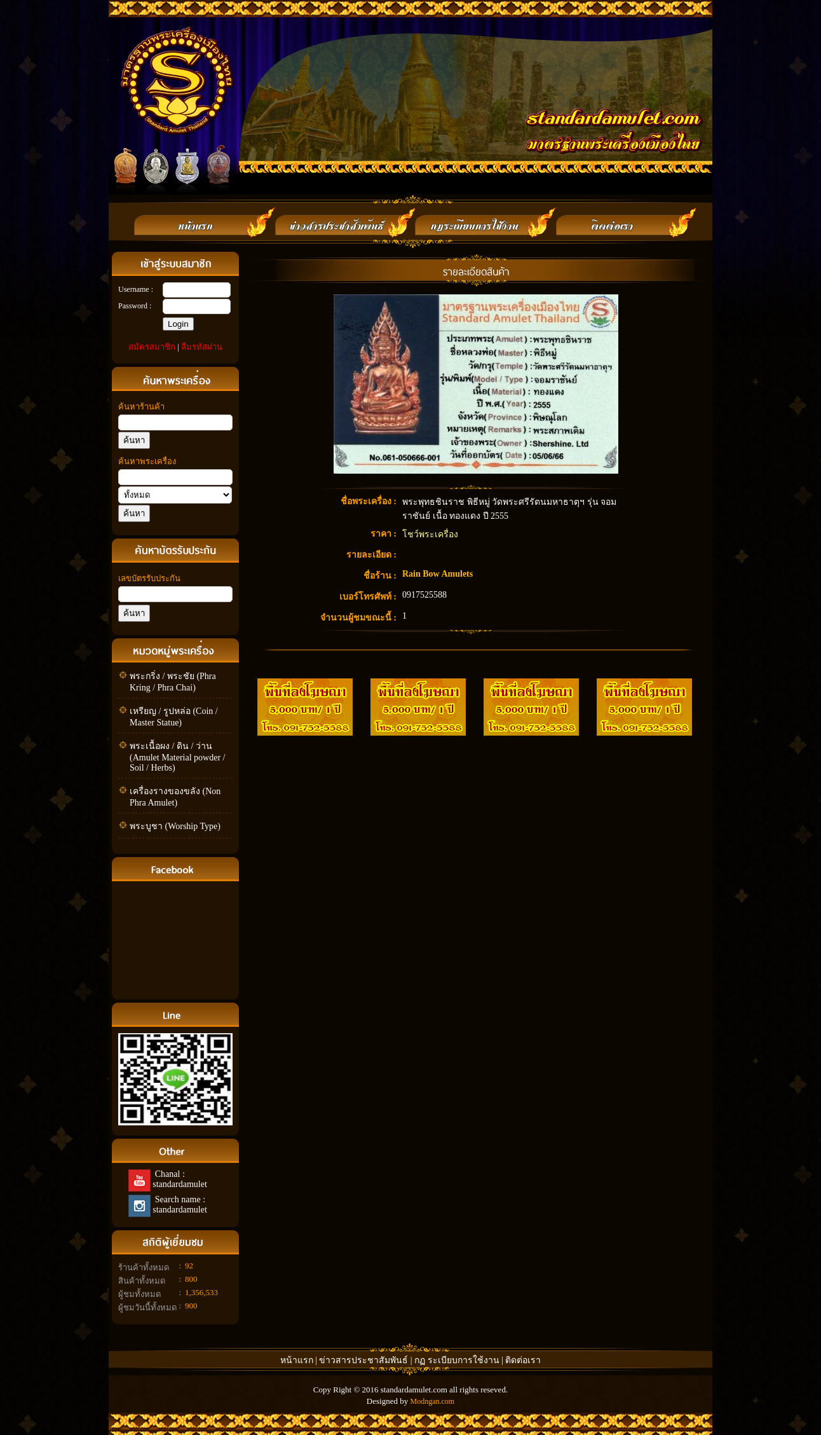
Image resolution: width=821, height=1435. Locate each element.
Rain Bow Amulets (437, 574)
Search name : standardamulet (179, 1204)
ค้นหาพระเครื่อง (147, 461)
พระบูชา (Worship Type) (175, 826)
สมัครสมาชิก (151, 347)
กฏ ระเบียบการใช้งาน (456, 1360)
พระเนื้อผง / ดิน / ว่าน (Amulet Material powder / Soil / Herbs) (177, 756)
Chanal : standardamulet (179, 1179)
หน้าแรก (296, 1360)
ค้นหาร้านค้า (141, 406)
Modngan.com (432, 1401)
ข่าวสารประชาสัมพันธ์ (364, 1360)
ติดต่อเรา (523, 1360)
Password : (134, 305)
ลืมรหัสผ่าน (201, 347)
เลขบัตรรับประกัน (149, 578)
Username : (135, 289)
